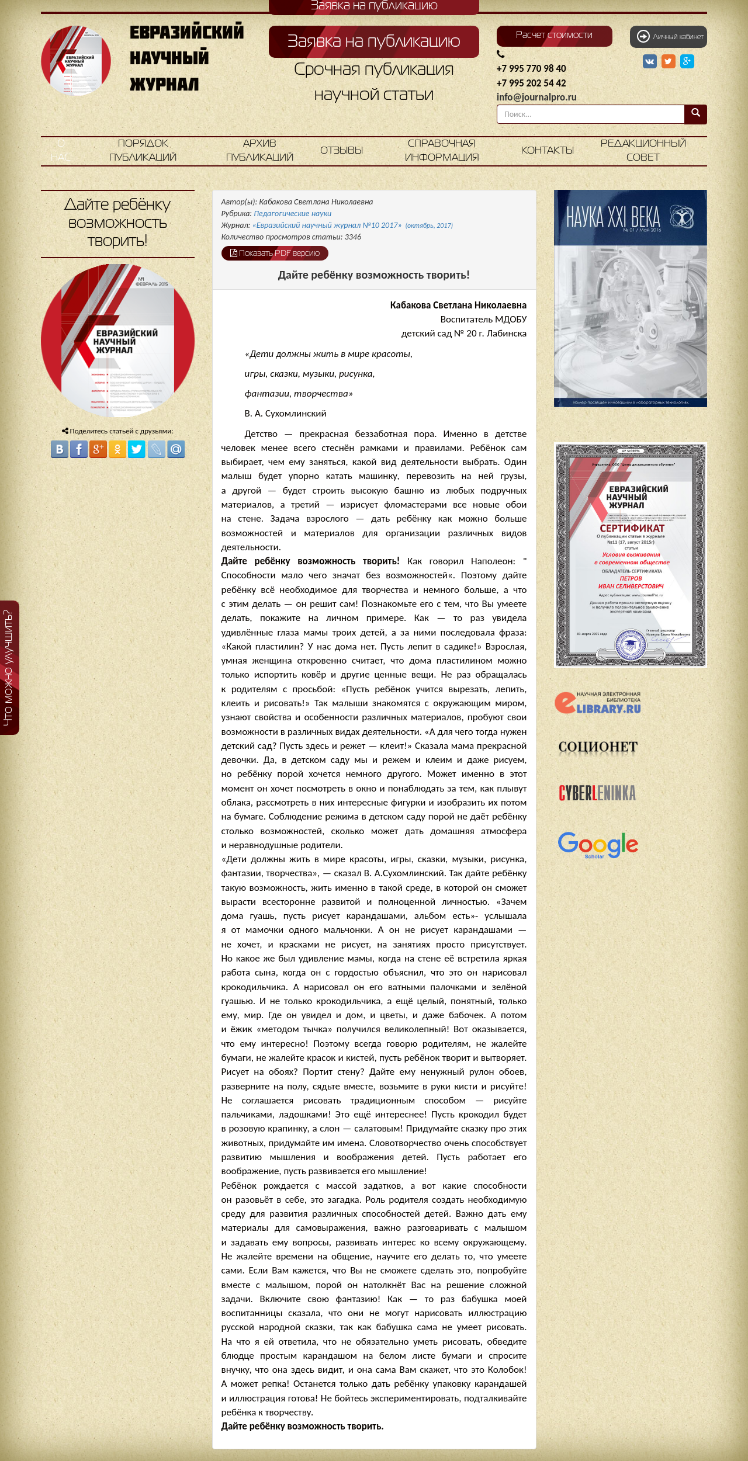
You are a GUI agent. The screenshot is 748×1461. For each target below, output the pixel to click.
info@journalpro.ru (537, 97)
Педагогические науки (292, 213)
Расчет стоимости (554, 36)
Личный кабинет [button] (670, 36)
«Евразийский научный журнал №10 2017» (352, 225)
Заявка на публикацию (374, 42)
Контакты (547, 151)
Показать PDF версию (275, 253)
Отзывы (341, 151)
